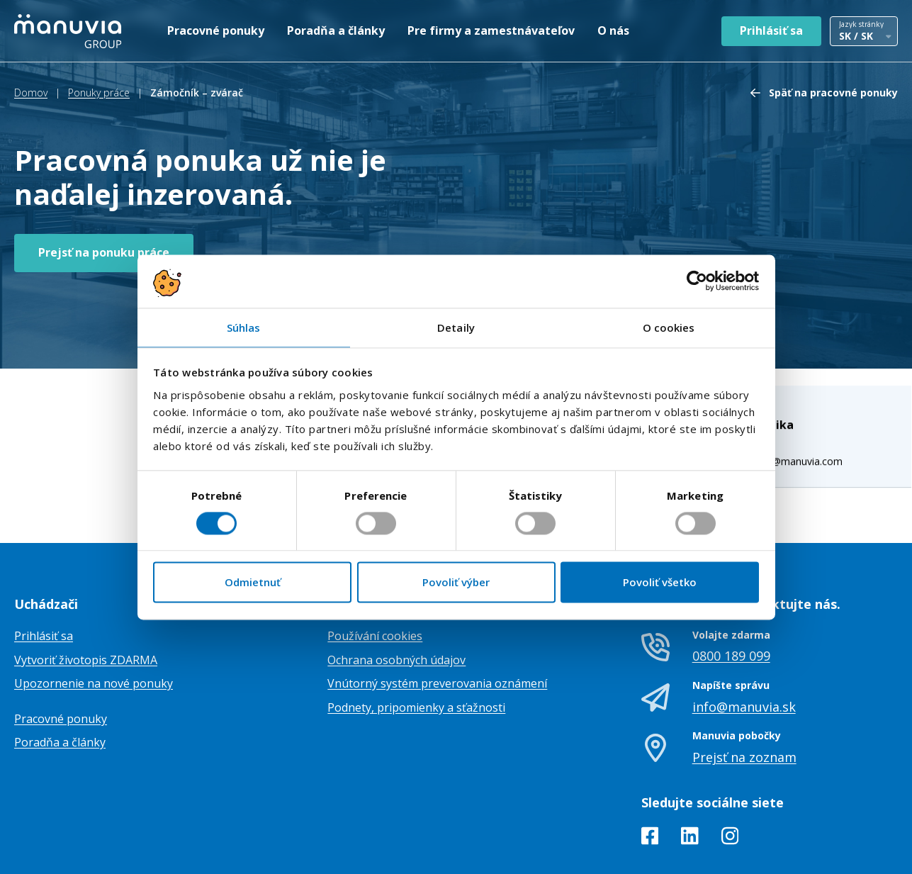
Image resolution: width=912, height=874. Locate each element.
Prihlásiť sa (771, 30)
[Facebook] (650, 772)
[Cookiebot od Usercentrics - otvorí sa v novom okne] (697, 280)
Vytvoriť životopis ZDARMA (85, 593)
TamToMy (874, 851)
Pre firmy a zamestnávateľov (491, 30)
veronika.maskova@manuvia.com (779, 359)
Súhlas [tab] (244, 327)
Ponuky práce (99, 92)
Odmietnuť (253, 583)
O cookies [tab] (669, 327)
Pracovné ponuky (215, 30)
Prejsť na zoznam (744, 690)
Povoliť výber (456, 583)
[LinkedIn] (690, 772)
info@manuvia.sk (744, 640)
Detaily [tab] (456, 327)
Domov (30, 92)
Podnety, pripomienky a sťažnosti (416, 641)
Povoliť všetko (660, 583)
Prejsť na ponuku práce (103, 252)
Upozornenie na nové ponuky (93, 616)
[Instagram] (730, 772)
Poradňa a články (336, 30)
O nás (613, 30)
